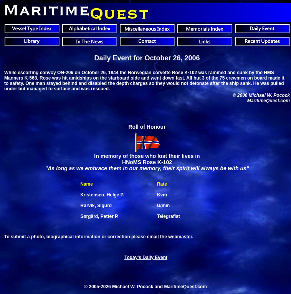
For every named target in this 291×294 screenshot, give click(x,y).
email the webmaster (169, 236)
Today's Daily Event (145, 257)
